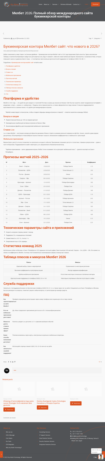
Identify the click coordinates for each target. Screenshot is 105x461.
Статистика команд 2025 (13, 84)
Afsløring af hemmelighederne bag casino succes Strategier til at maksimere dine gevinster (18, 403)
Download (95, 4)
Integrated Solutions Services (47, 444)
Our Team (8, 441)
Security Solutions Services (46, 441)
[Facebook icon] (94, 457)
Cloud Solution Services (45, 438)
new (13, 38)
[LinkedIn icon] (95, 457)
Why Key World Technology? (14, 447)
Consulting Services (44, 432)
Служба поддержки (12, 91)
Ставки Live (9, 72)
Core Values (9, 438)
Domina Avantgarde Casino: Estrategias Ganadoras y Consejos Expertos (51, 402)
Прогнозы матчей (11, 78)
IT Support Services (44, 435)
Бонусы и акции (11, 69)
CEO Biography (10, 444)
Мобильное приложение (13, 75)
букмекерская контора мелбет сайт (23, 62)
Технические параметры (13, 81)
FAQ (7, 94)
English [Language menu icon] (87, 4)
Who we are (9, 432)
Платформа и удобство (13, 66)
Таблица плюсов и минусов (14, 88)
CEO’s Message (10, 435)
